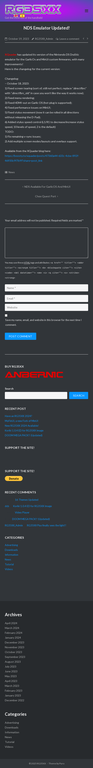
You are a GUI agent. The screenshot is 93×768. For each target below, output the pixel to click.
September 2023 (15, 656)
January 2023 (13, 695)
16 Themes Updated (26, 499)
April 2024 (11, 623)
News (12, 172)
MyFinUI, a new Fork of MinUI (21, 420)
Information (11, 554)
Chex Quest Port (45, 196)
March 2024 (12, 628)
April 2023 (11, 681)
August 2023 (13, 661)
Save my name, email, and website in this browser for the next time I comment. (43, 322)
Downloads (11, 549)
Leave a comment (69, 38)
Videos (9, 569)
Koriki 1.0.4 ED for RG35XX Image (24, 430)
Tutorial (9, 564)
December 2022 (14, 700)
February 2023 (13, 690)
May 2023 (11, 676)
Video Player (22, 512)
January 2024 (13, 637)
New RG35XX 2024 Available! (22, 425)
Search (9, 388)
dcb (7, 506)
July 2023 (10, 666)
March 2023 (12, 685)
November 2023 (14, 647)
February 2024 (13, 632)
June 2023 (11, 671)
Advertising (11, 545)
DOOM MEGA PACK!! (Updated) (23, 435)
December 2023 (14, 642)
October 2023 (13, 652)
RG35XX (41, 763)
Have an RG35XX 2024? (18, 416)
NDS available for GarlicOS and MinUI (47, 186)
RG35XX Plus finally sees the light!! (46, 525)
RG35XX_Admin (44, 38)
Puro (61, 763)
